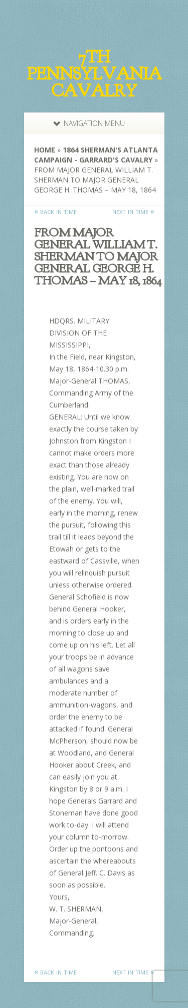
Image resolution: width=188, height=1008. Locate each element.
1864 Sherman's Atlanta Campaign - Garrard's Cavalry (96, 154)
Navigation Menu (89, 123)
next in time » (133, 211)
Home (44, 149)
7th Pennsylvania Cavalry (94, 74)
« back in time (55, 211)
